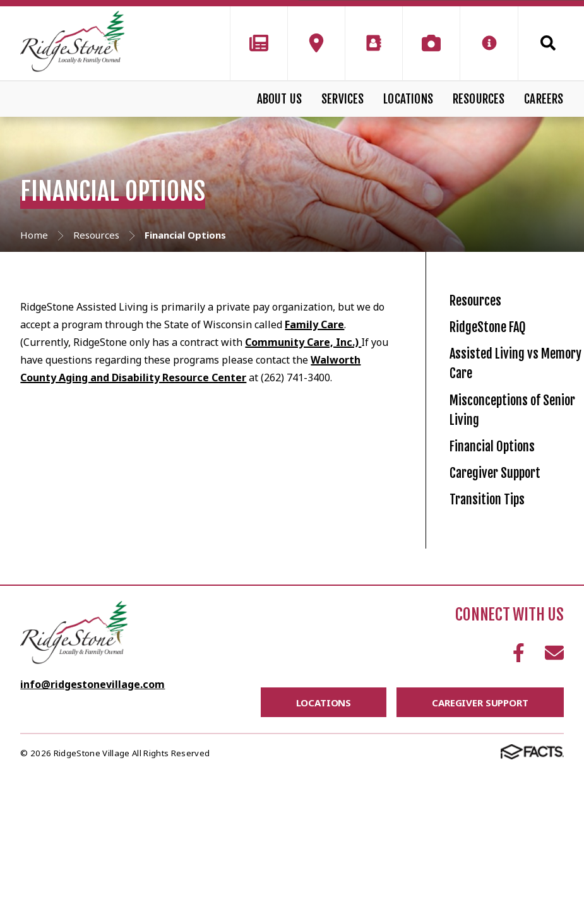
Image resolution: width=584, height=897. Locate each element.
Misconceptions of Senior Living (512, 473)
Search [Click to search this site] (548, 42)
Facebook (519, 777)
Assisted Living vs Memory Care (509, 407)
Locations (408, 99)
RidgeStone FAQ (502, 352)
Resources (479, 99)
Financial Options (509, 529)
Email (554, 777)
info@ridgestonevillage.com (92, 809)
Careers (543, 99)
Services (342, 99)
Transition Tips (501, 615)
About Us (279, 99)
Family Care (314, 324)
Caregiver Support (514, 572)
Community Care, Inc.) (303, 342)
